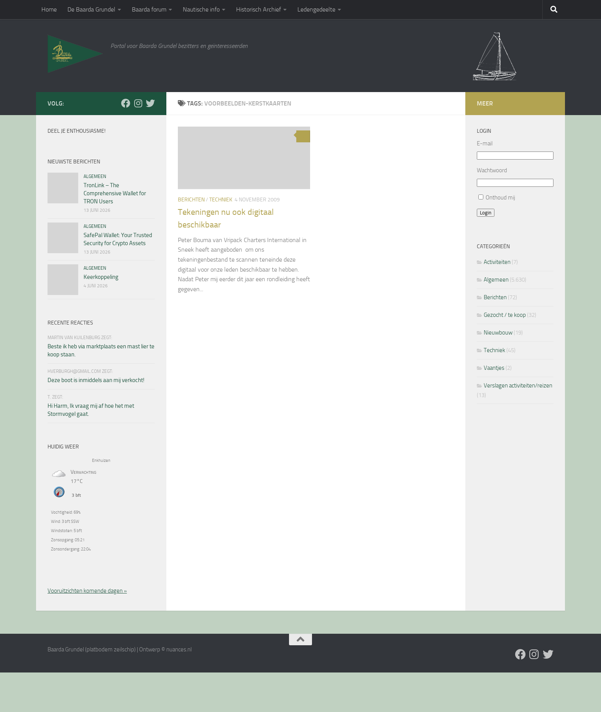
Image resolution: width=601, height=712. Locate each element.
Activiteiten (497, 262)
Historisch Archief (258, 9)
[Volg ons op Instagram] (138, 103)
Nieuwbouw (498, 332)
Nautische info (201, 9)
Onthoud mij (500, 197)
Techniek (220, 199)
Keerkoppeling (101, 277)
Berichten (191, 199)
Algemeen (95, 176)
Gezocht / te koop (505, 315)
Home (49, 9)
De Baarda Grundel (91, 9)
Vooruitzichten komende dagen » (87, 590)
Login (485, 213)
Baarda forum (149, 9)
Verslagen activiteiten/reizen (518, 385)
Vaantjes (494, 367)
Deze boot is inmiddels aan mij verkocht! (96, 380)
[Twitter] (150, 103)
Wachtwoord (492, 170)
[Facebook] (125, 103)
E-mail (485, 143)
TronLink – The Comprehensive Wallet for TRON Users (115, 193)
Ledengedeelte (316, 9)
